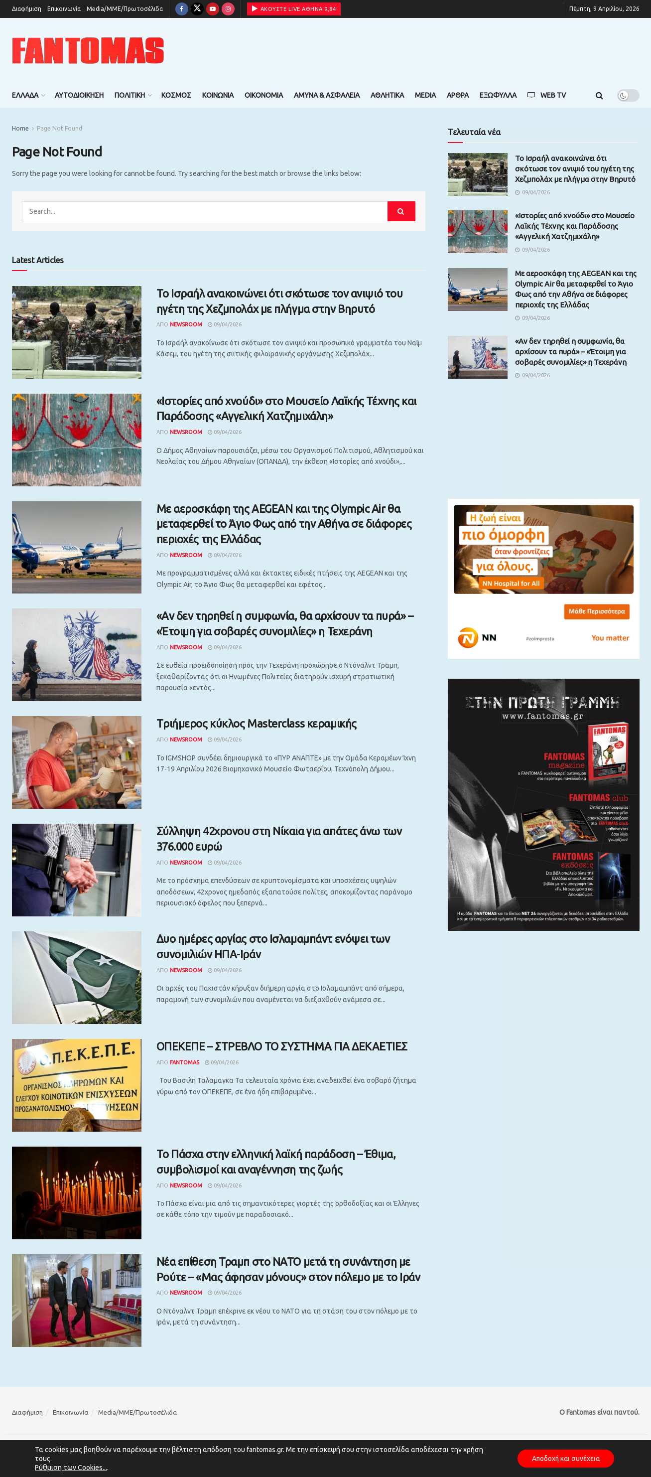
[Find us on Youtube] (212, 9)
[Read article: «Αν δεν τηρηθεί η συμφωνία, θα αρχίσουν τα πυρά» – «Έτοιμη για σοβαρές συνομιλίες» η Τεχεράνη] (76, 654)
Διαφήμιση (26, 8)
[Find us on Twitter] (197, 9)
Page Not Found (59, 128)
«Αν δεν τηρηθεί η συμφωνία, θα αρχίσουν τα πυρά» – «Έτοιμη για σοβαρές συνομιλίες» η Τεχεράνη (571, 351)
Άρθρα (458, 95)
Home (20, 128)
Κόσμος (176, 95)
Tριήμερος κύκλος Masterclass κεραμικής (256, 723)
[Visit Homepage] (88, 50)
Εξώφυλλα (498, 95)
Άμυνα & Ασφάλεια (327, 95)
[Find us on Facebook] (181, 9)
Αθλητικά (387, 95)
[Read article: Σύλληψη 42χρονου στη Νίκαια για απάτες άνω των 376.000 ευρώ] (76, 870)
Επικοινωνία (64, 8)
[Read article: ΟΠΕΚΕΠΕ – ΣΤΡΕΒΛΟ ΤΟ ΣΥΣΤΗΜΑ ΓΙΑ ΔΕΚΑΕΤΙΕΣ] (76, 1085)
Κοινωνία (218, 95)
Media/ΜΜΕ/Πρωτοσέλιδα (125, 8)
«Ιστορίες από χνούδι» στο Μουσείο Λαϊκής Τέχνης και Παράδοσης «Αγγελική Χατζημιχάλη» (575, 226)
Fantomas (184, 1062)
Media (425, 95)
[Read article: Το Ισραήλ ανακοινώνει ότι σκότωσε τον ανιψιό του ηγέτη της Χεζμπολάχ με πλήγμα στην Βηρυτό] (76, 332)
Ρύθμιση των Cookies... (71, 1468)
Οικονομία (264, 95)
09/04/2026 (225, 324)
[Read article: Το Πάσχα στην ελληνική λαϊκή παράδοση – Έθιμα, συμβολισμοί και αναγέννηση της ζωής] (76, 1193)
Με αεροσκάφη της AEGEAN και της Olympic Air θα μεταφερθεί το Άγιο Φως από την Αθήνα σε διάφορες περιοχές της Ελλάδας (284, 524)
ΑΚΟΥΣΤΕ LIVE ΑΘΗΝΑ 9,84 (294, 8)
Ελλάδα (25, 95)
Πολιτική (130, 95)
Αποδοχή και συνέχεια (564, 1459)
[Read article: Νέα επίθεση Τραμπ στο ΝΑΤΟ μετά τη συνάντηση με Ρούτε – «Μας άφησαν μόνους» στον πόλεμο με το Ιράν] (76, 1300)
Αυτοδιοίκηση (79, 95)
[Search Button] (599, 95)
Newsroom (186, 324)
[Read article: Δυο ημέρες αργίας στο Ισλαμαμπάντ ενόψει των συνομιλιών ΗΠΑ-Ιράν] (76, 977)
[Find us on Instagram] (228, 9)
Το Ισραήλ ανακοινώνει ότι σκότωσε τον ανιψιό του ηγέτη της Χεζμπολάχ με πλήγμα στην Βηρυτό (575, 168)
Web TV (546, 95)
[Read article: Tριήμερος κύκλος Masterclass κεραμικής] (76, 762)
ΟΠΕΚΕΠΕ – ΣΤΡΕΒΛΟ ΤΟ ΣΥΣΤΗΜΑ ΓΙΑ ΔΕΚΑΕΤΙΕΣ (282, 1046)
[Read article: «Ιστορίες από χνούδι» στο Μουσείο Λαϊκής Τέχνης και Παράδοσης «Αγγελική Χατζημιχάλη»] (76, 440)
